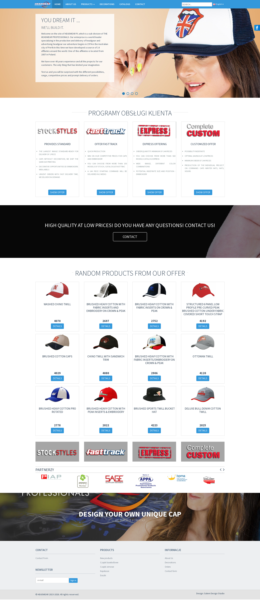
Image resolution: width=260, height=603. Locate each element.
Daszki (103, 575)
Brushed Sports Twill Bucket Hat (154, 410)
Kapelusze (104, 571)
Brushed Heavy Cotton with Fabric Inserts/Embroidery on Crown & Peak (154, 360)
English (218, 4)
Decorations (170, 562)
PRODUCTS (88, 4)
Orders (168, 566)
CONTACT (140, 4)
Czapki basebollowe (109, 562)
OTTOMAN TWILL (203, 356)
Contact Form (41, 558)
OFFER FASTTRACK (106, 144)
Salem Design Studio (214, 593)
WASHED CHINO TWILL (57, 304)
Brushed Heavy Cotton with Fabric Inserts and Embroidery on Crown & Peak (105, 307)
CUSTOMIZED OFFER (203, 144)
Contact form (171, 571)
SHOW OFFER (57, 192)
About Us (169, 558)
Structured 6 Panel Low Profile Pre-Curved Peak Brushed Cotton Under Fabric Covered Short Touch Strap (203, 309)
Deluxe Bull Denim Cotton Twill (203, 410)
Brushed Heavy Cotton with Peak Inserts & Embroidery (106, 410)
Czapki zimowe (107, 566)
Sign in (73, 580)
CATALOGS (124, 4)
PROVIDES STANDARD (57, 144)
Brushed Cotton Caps (57, 356)
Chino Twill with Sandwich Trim (105, 358)
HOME (58, 4)
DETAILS (57, 326)
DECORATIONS (107, 4)
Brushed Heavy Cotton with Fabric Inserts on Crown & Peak (154, 307)
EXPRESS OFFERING (155, 144)
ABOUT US (70, 4)
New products (106, 558)
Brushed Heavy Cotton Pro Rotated (57, 410)
